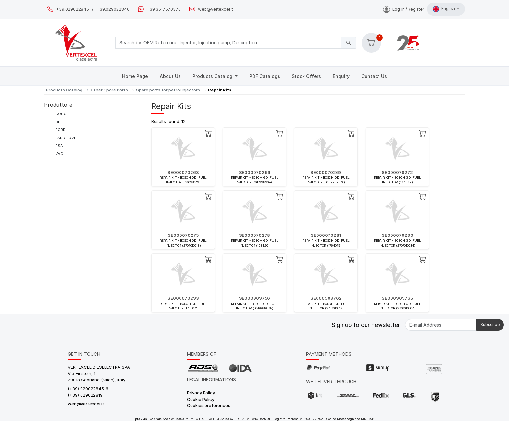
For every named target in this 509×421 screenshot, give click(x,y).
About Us (170, 76)
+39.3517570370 (164, 9)
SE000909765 (397, 298)
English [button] (444, 9)
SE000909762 (326, 298)
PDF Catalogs (264, 76)
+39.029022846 (113, 9)
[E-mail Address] (441, 325)
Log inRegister (403, 9)
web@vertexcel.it (215, 9)
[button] (371, 43)
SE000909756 (254, 298)
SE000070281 (326, 235)
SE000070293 (183, 298)
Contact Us (374, 76)
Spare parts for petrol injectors (168, 89)
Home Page (135, 76)
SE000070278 (254, 235)
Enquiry (341, 76)
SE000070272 (397, 172)
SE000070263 (183, 172)
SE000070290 (397, 235)
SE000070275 (183, 235)
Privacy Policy (201, 392)
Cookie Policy (200, 399)
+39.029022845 (72, 9)
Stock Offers (306, 76)
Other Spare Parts (109, 89)
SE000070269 (326, 172)
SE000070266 (254, 172)
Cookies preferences (208, 405)
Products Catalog (213, 76)
